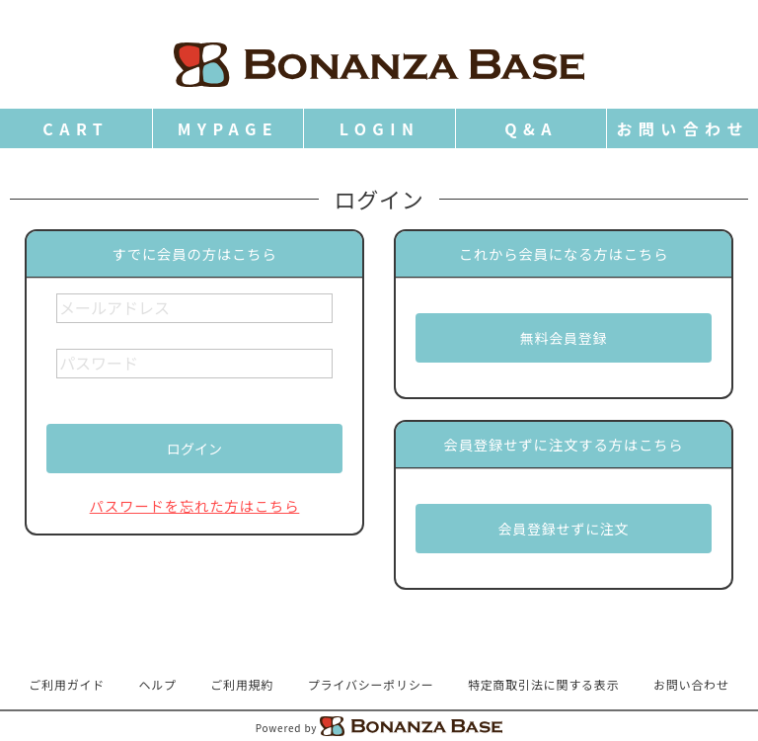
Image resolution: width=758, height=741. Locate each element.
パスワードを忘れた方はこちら (195, 505)
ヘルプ (158, 684)
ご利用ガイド (67, 684)
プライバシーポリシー (371, 684)
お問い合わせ (691, 684)
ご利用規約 (241, 684)
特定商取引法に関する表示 (544, 684)
